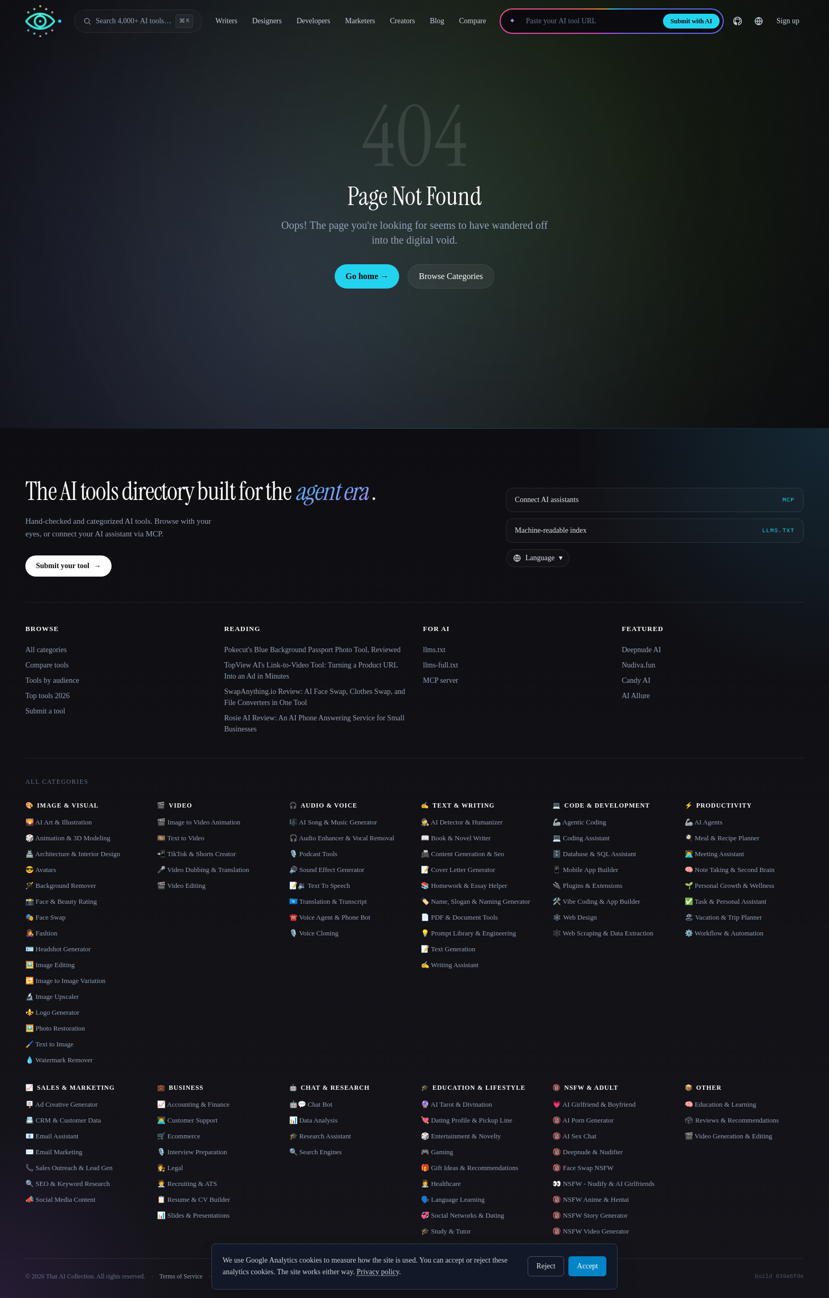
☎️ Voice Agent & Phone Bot (330, 917)
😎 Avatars (40, 870)
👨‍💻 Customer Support (187, 1120)
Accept (587, 1266)
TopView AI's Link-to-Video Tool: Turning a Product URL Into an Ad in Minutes (311, 670)
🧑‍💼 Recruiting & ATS (187, 1184)
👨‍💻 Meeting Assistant (714, 854)
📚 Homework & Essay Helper (464, 885)
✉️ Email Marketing (53, 1152)
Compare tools (47, 665)
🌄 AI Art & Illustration (58, 822)
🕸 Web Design (574, 917)
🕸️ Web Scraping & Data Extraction (602, 933)
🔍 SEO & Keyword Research (67, 1184)
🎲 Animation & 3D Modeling (67, 838)
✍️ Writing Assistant (449, 965)
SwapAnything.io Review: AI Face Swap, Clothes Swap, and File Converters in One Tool (314, 697)
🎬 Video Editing (181, 885)
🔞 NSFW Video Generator (590, 1231)
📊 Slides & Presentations (193, 1215)
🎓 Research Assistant (320, 1136)
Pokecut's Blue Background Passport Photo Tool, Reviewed (312, 650)
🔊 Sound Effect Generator (326, 870)
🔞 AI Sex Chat (574, 1136)
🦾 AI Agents (704, 822)
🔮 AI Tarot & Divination (456, 1104)
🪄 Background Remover (60, 885)
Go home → (367, 276)
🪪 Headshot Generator (58, 949)
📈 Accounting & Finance (193, 1104)
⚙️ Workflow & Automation (724, 933)
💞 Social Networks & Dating (462, 1215)
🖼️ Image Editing (50, 965)
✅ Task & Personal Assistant (726, 901)
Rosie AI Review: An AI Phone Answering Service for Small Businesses (314, 723)
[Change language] (758, 21)
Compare (472, 21)
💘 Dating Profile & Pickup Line (466, 1120)
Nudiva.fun (638, 665)
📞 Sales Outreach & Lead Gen (69, 1168)
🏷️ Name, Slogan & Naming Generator (475, 901)
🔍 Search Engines (315, 1152)
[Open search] (138, 21)
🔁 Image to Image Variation (65, 981)
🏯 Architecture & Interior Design (72, 854)
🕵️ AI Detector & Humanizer (462, 822)
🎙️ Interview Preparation (192, 1152)
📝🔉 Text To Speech (319, 885)
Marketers (360, 21)
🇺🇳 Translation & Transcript (328, 901)
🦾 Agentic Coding (579, 822)
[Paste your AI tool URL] (589, 21)
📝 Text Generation (448, 949)
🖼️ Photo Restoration (55, 1028)
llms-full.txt (440, 665)
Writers (226, 21)
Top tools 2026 (47, 696)
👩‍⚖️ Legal (170, 1168)
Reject (546, 1266)
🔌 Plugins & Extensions (587, 885)
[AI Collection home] (43, 21)
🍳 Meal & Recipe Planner (722, 838)
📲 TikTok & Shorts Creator (196, 854)
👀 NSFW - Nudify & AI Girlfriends (603, 1184)
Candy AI (636, 680)
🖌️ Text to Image (49, 1044)
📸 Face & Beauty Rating (61, 901)
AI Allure (636, 696)
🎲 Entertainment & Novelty (461, 1136)
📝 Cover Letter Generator (458, 870)
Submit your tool (68, 566)
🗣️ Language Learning (453, 1199)
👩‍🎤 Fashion (41, 933)
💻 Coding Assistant (581, 838)
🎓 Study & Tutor (446, 1231)
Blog (437, 21)
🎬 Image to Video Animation (198, 822)
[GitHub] (737, 21)
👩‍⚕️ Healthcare (441, 1184)
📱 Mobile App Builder (585, 870)
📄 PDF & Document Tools (459, 917)
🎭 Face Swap (45, 917)
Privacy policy (377, 1272)
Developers (313, 21)
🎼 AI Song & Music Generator (333, 822)
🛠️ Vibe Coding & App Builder (596, 901)
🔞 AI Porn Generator (582, 1120)
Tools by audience (52, 680)
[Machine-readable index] (655, 530)
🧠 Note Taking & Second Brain (730, 870)
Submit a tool (45, 711)
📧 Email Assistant (52, 1136)
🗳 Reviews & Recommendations (732, 1120)
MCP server (440, 680)
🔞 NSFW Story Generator (590, 1215)
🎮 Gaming (437, 1152)
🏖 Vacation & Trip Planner (723, 917)
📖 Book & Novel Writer (456, 838)
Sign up (788, 21)
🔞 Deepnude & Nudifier (587, 1152)
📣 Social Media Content (60, 1199)
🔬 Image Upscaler (52, 996)
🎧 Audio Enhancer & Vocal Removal (341, 838)
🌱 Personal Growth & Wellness (730, 885)
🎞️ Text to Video (180, 838)
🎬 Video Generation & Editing (728, 1136)
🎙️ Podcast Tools (313, 854)
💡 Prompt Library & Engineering (468, 933)
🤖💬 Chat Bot (311, 1104)
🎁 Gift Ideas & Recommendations (469, 1168)
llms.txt (434, 650)
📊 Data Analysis (313, 1120)
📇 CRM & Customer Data (63, 1120)
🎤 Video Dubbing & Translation (203, 870)
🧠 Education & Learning (721, 1104)
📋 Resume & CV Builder (193, 1199)
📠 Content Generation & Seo (462, 854)
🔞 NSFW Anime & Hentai (590, 1199)
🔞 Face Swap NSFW (582, 1168)
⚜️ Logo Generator (52, 1012)
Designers (267, 21)
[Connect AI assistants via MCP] (655, 500)
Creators (402, 21)
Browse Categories (451, 276)
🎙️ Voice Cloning (314, 933)
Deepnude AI (641, 650)
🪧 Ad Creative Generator (61, 1104)
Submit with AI (691, 21)
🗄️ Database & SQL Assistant (594, 854)
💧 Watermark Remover (59, 1060)
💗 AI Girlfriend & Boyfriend (593, 1104)
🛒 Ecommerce (178, 1136)
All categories (46, 650)
